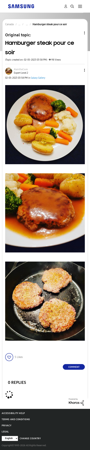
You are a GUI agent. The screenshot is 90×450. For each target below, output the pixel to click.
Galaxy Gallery (38, 77)
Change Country (30, 438)
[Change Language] (10, 438)
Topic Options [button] (79, 32)
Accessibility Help (13, 413)
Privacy (6, 425)
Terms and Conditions (16, 419)
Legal (5, 431)
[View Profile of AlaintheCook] (21, 69)
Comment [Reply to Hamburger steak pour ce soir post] (73, 367)
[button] (79, 70)
